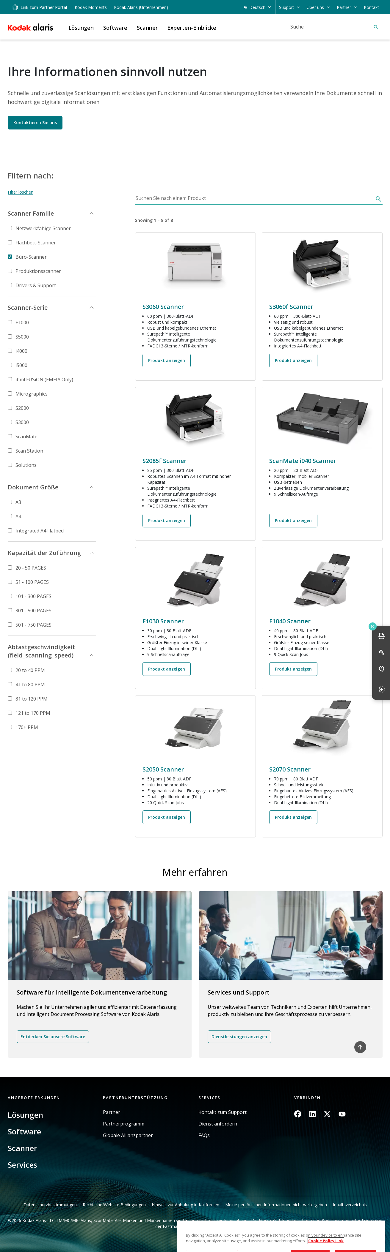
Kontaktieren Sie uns (35, 122)
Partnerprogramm (123, 1124)
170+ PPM (26, 727)
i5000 (21, 365)
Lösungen (25, 1115)
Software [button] (115, 27)
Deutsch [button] (257, 7)
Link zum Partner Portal (39, 7)
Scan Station (29, 451)
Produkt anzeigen (166, 360)
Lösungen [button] (81, 27)
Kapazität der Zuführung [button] (44, 553)
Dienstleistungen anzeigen (239, 1036)
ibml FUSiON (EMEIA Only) (44, 379)
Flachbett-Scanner (35, 242)
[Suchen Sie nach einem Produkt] (254, 200)
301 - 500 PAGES (33, 610)
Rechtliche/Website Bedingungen (114, 1204)
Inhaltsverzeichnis (350, 1204)
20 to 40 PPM (30, 670)
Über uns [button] (315, 7)
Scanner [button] (147, 27)
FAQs (204, 1135)
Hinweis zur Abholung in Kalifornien (185, 1204)
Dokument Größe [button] (33, 487)
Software (24, 1131)
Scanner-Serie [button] (28, 307)
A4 (18, 516)
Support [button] (286, 7)
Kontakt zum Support (222, 1112)
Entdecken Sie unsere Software (53, 1036)
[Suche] (331, 27)
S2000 (22, 408)
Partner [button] (344, 7)
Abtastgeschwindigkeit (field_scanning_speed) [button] (41, 651)
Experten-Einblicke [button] (191, 27)
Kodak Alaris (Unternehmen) (141, 7)
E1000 (22, 322)
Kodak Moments (91, 7)
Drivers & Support (35, 285)
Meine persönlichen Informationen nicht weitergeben (276, 1204)
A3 (18, 502)
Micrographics (31, 394)
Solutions (26, 465)
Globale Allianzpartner (128, 1135)
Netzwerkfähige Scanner (43, 228)
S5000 (22, 336)
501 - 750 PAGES (33, 625)
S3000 (22, 422)
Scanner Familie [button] (31, 213)
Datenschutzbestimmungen (50, 1204)
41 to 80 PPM (30, 684)
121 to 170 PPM (32, 713)
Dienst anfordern (217, 1124)
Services (22, 1164)
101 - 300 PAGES (33, 596)
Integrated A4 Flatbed (39, 530)
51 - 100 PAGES (32, 582)
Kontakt (371, 7)
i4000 (21, 351)
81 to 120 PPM (31, 698)
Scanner (22, 1148)
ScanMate (26, 436)
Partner (111, 1112)
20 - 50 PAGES (30, 568)
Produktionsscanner (38, 271)
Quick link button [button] (372, 626)
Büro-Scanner (31, 257)
